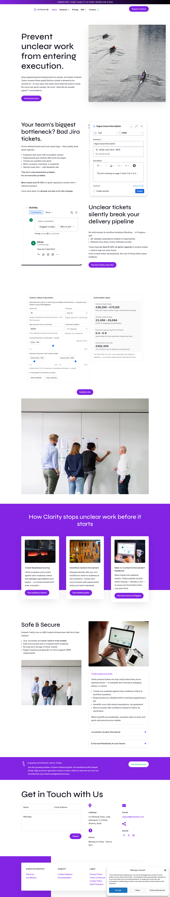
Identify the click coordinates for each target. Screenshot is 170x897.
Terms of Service (97, 877)
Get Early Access (31, 98)
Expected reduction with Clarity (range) (43, 353)
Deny (138, 890)
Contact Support (65, 874)
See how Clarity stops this (102, 265)
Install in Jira (85, 392)
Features (63, 10)
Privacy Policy (96, 874)
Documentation (64, 877)
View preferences (157, 890)
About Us (30, 874)
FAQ (82, 10)
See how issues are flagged (129, 596)
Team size (33, 308)
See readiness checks (37, 593)
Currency (68, 308)
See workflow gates (80, 593)
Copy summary (51, 378)
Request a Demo (139, 9)
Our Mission (31, 877)
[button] (165, 870)
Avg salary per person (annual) (40, 324)
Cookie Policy (96, 881)
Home (54, 10)
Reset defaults (36, 378)
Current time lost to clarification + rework (44, 338)
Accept (118, 890)
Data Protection (96, 884)
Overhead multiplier (72, 324)
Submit (75, 836)
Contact (92, 10)
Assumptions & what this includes (43, 373)
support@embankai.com (133, 817)
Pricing (75, 10)
